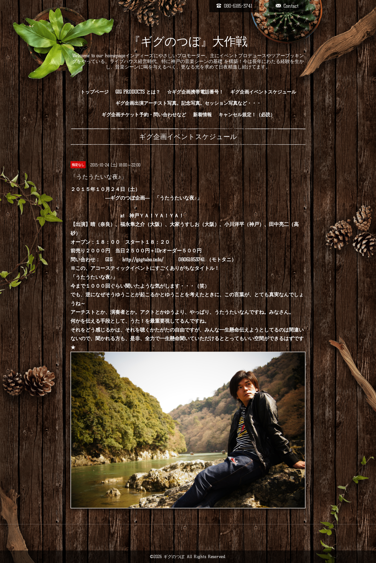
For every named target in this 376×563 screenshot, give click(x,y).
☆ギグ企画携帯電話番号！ (195, 92)
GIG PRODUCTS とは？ (137, 92)
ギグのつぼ (173, 556)
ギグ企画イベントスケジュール (263, 92)
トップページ (94, 92)
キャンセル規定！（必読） (247, 115)
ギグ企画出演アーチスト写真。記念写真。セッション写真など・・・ (188, 103)
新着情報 (202, 115)
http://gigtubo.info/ (142, 260)
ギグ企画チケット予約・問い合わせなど (144, 115)
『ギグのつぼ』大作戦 (188, 41)
